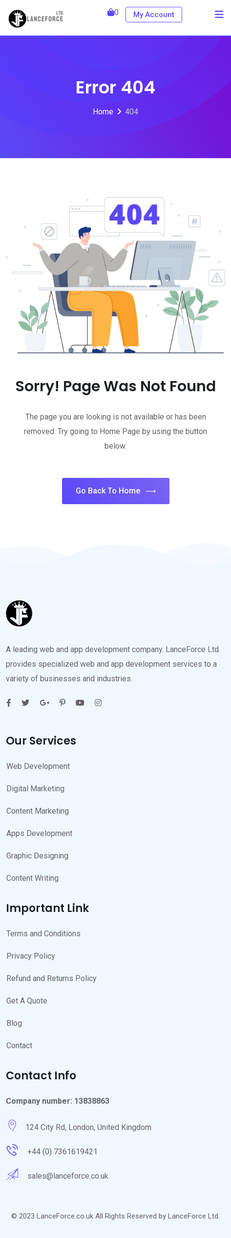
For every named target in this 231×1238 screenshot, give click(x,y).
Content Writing (32, 878)
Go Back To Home (116, 491)
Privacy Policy (30, 956)
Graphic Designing (37, 855)
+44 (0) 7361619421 (62, 1151)
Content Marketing (37, 811)
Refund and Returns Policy (51, 978)
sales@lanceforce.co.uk (67, 1176)
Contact (19, 1045)
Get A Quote (26, 1000)
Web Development (38, 766)
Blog (14, 1023)
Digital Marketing (35, 788)
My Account (153, 14)
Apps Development (39, 833)
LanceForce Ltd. (194, 1216)
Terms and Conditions (43, 933)
